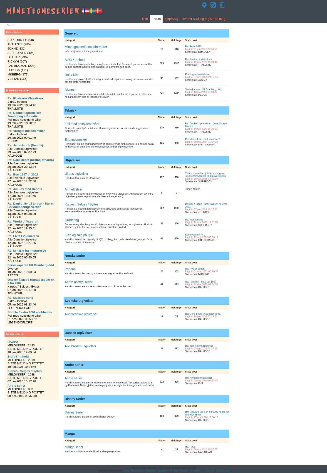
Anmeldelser (73, 189)
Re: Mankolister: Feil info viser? (202, 139)
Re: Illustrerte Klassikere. (199, 59)
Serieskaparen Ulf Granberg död (203, 89)
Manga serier (74, 447)
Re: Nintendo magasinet (198, 377)
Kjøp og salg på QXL (79, 235)
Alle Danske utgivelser (80, 346)
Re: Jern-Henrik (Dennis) (199, 345)
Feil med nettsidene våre (82, 124)
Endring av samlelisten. (198, 74)
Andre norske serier (78, 282)
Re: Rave (190, 446)
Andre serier (73, 378)
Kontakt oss (222, 470)
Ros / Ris (71, 75)
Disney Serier (74, 412)
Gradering (72, 220)
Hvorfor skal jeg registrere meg (203, 19)
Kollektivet (163, 470)
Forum (156, 19)
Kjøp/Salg (171, 19)
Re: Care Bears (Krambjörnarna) (203, 313)
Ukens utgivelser (76, 173)
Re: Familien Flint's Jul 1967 (200, 281)
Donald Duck (138, 470)
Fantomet (151, 470)
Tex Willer (195, 470)
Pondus (70, 269)
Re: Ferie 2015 (193, 46)
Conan (126, 470)
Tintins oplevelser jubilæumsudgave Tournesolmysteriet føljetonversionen (205, 174)
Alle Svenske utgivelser (81, 314)
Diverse (70, 90)
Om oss (211, 470)
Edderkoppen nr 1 (195, 234)
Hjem (144, 19)
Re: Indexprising (194, 219)
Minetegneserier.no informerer (86, 47)
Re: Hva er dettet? (195, 268)
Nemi (176, 470)
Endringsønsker (76, 139)
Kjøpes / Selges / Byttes (82, 204)
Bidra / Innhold (75, 60)
